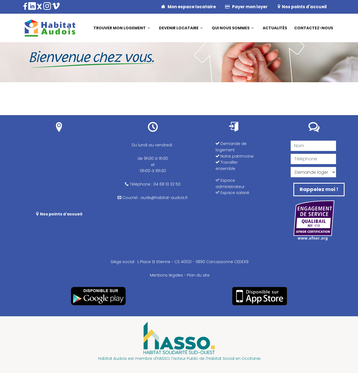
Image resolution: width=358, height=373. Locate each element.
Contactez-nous (313, 28)
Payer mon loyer (246, 7)
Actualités (275, 28)
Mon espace (188, 7)
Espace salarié (232, 192)
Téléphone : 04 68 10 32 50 (153, 184)
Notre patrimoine (235, 156)
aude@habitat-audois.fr (164, 197)
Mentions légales (166, 275)
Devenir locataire (179, 28)
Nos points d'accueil (302, 7)
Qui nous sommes (231, 28)
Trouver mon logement (119, 28)
